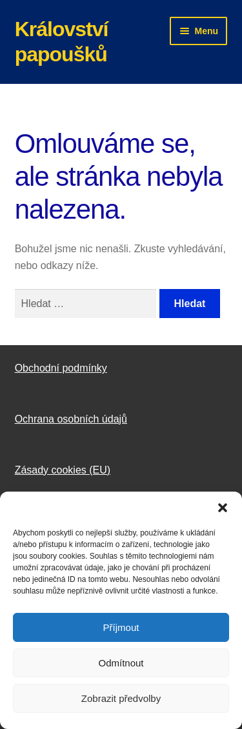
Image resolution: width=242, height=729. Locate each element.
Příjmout (121, 627)
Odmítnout (120, 662)
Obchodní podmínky (61, 368)
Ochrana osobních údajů (71, 419)
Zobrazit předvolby (121, 698)
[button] (222, 507)
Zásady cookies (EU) (63, 469)
